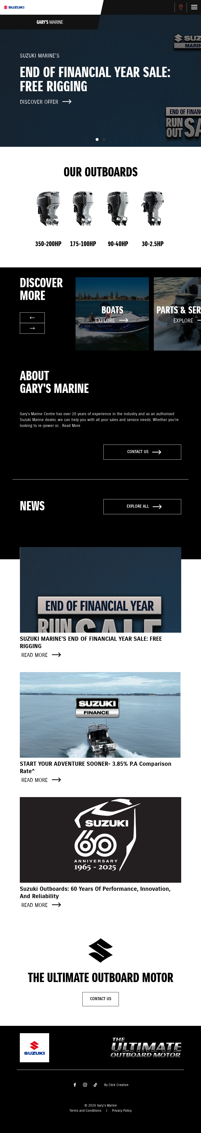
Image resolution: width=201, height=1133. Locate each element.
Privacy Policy (122, 1111)
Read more (41, 655)
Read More (71, 425)
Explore (111, 321)
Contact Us (100, 999)
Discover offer (45, 102)
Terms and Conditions (85, 1111)
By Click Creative (116, 1085)
